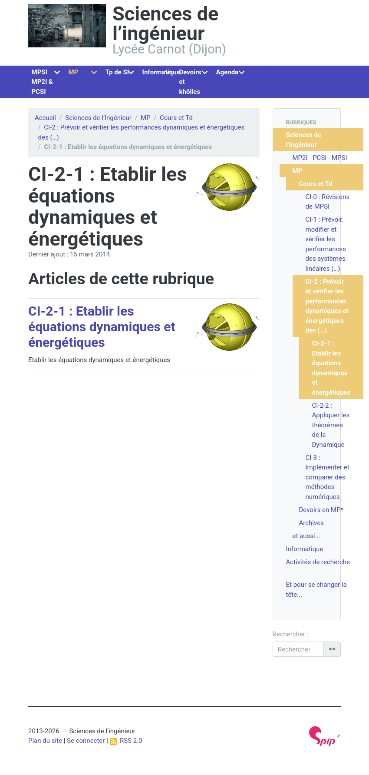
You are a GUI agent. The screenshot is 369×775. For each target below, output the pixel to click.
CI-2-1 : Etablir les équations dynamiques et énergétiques (101, 326)
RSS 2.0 (126, 741)
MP (74, 72)
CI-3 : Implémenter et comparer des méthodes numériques (327, 477)
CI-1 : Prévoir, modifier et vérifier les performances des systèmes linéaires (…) (326, 244)
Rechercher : (291, 634)
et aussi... (306, 536)
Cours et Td (176, 118)
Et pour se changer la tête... (316, 590)
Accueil (45, 118)
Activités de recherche (318, 562)
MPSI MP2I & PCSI (42, 82)
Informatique (159, 72)
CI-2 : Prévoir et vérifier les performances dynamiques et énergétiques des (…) (327, 306)
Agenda (227, 72)
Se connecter (86, 741)
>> (332, 649)
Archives (311, 523)
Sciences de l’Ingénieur (98, 118)
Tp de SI (117, 72)
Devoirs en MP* (321, 510)
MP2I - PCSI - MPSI (320, 158)
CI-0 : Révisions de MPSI (327, 202)
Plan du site (45, 741)
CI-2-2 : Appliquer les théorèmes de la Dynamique (331, 425)
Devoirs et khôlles (190, 82)
